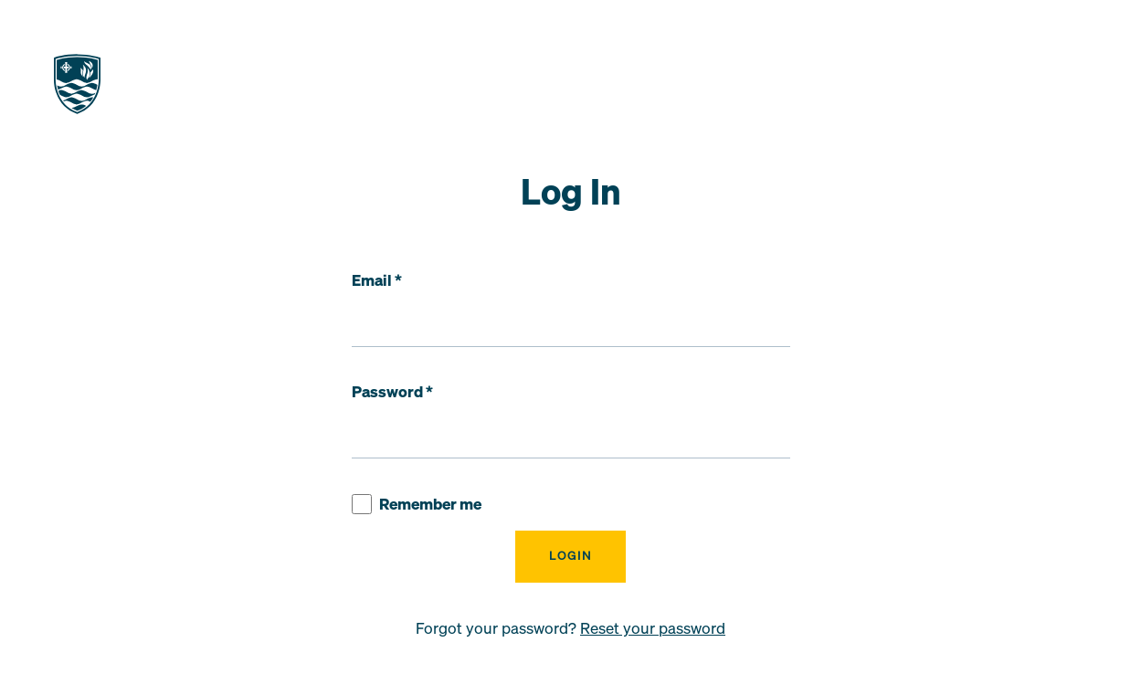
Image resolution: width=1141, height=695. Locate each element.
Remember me (416, 504)
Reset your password (652, 628)
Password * (392, 392)
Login (570, 555)
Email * (377, 280)
